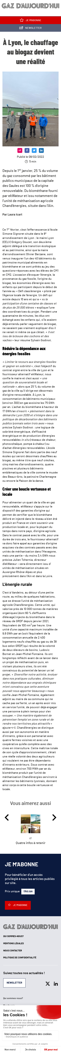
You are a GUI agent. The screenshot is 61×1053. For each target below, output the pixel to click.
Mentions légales (13, 943)
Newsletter (30, 28)
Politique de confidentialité (19, 958)
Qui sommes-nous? (13, 936)
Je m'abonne (30, 21)
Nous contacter (12, 951)
